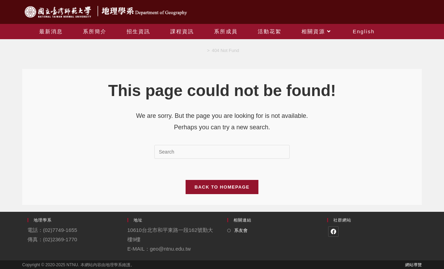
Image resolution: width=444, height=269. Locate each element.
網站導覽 (413, 264)
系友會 (241, 230)
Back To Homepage (222, 187)
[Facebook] (333, 231)
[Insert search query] (222, 152)
